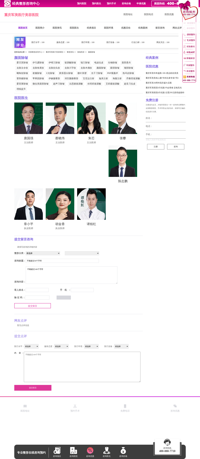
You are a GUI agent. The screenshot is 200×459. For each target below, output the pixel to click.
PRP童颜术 (112, 73)
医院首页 (22, 28)
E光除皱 (50, 73)
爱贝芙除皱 (22, 62)
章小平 (28, 224)
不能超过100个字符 (71, 275)
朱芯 (91, 138)
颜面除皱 (91, 52)
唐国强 (28, 138)
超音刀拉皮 (129, 84)
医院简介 (40, 28)
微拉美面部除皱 (41, 84)
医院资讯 (57, 28)
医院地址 (128, 14)
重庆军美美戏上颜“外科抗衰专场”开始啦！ (164, 78)
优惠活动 (125, 28)
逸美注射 (103, 78)
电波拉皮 (98, 62)
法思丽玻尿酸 (76, 84)
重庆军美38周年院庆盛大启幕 (159, 83)
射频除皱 (37, 73)
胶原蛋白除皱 (66, 73)
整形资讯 (70, 52)
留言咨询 (160, 28)
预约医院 (81, 3)
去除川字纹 (70, 68)
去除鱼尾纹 (38, 68)
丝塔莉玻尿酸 (94, 84)
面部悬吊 (126, 62)
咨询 (176, 147)
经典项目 (91, 28)
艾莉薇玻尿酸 (112, 84)
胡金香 (60, 224)
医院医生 (74, 28)
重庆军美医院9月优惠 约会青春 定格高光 (164, 88)
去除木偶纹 (86, 68)
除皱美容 (80, 52)
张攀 (123, 138)
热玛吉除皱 (128, 73)
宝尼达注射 (88, 78)
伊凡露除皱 (38, 62)
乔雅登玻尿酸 (133, 78)
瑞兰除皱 (85, 62)
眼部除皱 (114, 68)
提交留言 (32, 306)
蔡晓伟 (60, 138)
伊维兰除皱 (54, 62)
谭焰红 (91, 224)
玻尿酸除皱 (70, 62)
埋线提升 (21, 89)
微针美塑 (82, 73)
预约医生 (96, 3)
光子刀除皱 (97, 73)
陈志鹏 (123, 181)
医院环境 (108, 28)
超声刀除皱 (59, 84)
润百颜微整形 (71, 78)
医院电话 (148, 14)
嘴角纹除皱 (22, 73)
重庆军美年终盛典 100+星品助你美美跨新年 (165, 73)
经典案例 (142, 28)
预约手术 (111, 3)
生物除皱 (112, 62)
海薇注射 (117, 78)
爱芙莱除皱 (22, 84)
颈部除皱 (128, 68)
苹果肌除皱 (38, 78)
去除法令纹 (22, 68)
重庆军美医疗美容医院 (21, 15)
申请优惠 (141, 3)
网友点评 (177, 28)
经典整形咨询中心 (35, 52)
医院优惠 (169, 14)
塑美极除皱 (22, 78)
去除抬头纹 (54, 68)
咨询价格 (126, 3)
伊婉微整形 (54, 78)
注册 (156, 147)
